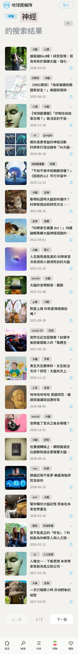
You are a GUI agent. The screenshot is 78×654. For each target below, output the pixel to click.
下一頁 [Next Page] (62, 619)
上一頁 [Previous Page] (16, 619)
